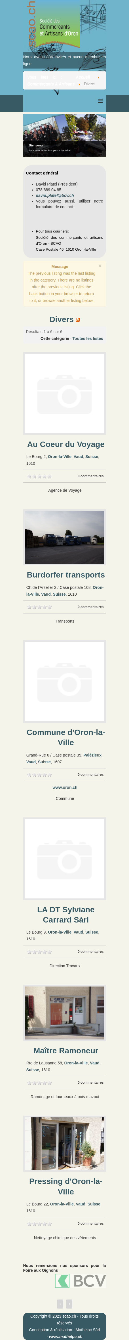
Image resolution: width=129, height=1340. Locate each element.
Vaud (78, 456)
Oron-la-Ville (59, 456)
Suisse (91, 456)
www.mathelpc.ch (66, 1336)
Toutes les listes (88, 338)
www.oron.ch (64, 787)
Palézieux (92, 755)
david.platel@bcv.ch (55, 195)
